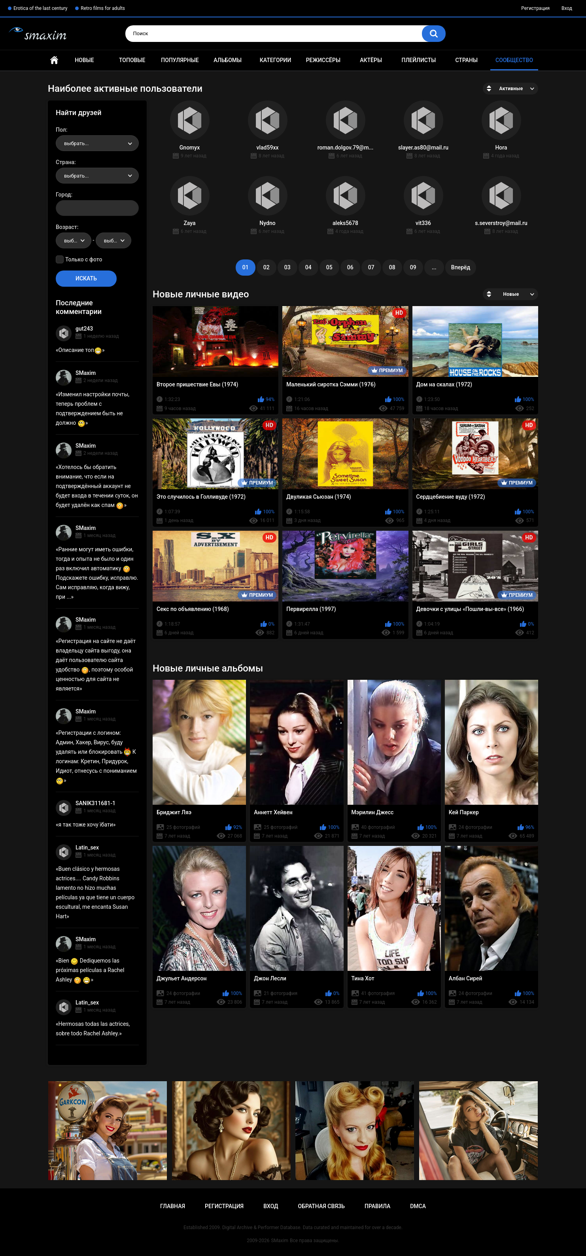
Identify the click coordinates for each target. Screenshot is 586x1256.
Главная (54, 60)
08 (392, 267)
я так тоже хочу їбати (86, 824)
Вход (566, 8)
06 (350, 267)
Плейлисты (418, 60)
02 (266, 267)
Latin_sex (87, 847)
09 (413, 267)
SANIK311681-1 (95, 803)
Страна (65, 162)
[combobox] (97, 143)
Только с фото (83, 259)
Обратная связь (321, 1206)
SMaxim (86, 373)
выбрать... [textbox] (76, 143)
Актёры (371, 60)
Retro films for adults (103, 8)
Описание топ (80, 350)
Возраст (66, 227)
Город (63, 194)
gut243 (84, 328)
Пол (61, 130)
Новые (84, 60)
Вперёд (460, 267)
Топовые (132, 60)
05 (329, 267)
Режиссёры (323, 60)
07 (371, 267)
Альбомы (228, 60)
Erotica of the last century (40, 8)
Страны (466, 60)
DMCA (418, 1206)
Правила (377, 1206)
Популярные (179, 60)
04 (308, 267)
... (434, 267)
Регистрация (535, 8)
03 (287, 267)
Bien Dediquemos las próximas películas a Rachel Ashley (90, 970)
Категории (275, 60)
